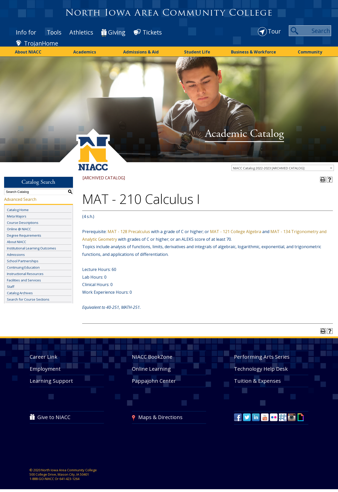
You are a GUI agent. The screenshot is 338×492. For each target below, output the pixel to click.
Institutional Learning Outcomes (31, 247)
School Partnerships (22, 260)
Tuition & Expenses (257, 380)
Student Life (197, 52)
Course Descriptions (22, 222)
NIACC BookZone (152, 356)
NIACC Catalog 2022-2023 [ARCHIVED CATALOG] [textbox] (268, 167)
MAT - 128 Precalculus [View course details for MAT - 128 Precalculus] (129, 231)
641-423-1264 (69, 478)
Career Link (43, 356)
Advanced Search (20, 198)
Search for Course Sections (28, 299)
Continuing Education (23, 267)
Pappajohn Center (154, 380)
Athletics (81, 32)
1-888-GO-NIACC (41, 478)
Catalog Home (18, 209)
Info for (26, 32)
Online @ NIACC (19, 228)
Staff (10, 286)
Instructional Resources (25, 273)
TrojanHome (41, 43)
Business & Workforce (253, 52)
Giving (116, 32)
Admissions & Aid (141, 52)
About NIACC (28, 52)
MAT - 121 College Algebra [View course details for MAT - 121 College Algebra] (235, 231)
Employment (45, 368)
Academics (84, 52)
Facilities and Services (24, 279)
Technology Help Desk (261, 368)
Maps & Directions (160, 416)
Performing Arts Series (262, 356)
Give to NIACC (53, 416)
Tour (274, 31)
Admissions (16, 254)
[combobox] (282, 167)
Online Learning (151, 368)
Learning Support (51, 380)
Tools (54, 32)
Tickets (152, 32)
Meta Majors (16, 215)
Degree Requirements (24, 235)
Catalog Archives (20, 292)
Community (310, 52)
